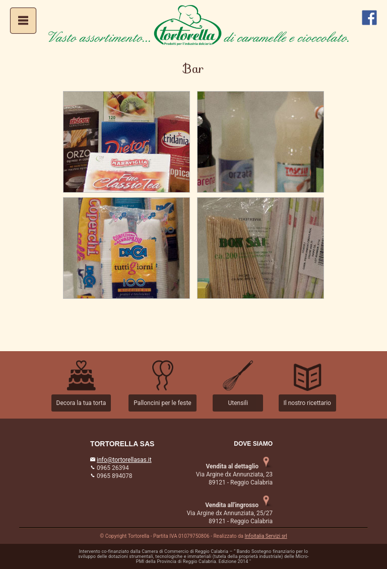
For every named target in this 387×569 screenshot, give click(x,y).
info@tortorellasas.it (124, 459)
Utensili (238, 403)
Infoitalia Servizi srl (266, 536)
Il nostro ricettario (307, 403)
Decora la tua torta (81, 403)
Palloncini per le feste (162, 403)
